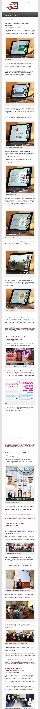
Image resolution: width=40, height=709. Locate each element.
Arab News (25, 31)
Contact (16, 15)
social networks (30, 518)
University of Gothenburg (26, 446)
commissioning (8, 328)
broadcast (32, 517)
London (6, 330)
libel (33, 329)
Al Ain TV (19, 444)
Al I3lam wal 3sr (13, 514)
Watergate (33, 663)
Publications (26, 13)
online (22, 518)
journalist (6, 518)
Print (25, 518)
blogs (6, 661)
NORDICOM (7, 446)
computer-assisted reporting (13, 661)
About (12, 13)
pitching (32, 330)
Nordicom (31, 408)
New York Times (22, 330)
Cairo (28, 327)
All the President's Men (28, 659)
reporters (32, 662)
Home (6, 13)
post (26, 343)
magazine (11, 518)
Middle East (16, 330)
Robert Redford (8, 663)
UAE (16, 446)
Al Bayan (21, 659)
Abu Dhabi (17, 659)
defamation (13, 328)
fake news (7, 445)
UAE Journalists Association (24, 663)
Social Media (13, 663)
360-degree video (18, 327)
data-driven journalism (23, 661)
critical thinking (24, 444)
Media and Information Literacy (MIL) (21, 445)
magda (19, 27)
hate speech (11, 445)
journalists (24, 329)
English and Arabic (31, 444)
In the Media (8, 15)
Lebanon (30, 329)
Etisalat (13, 662)
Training (10, 327)
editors (10, 662)
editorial (29, 328)
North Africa (28, 330)
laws (27, 329)
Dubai (26, 328)
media (14, 518)
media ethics (10, 330)
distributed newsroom (20, 328)
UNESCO (19, 408)
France (19, 329)
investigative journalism (20, 662)
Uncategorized (16, 517)
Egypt (10, 329)
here (22, 438)
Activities (18, 13)
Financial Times (15, 329)
